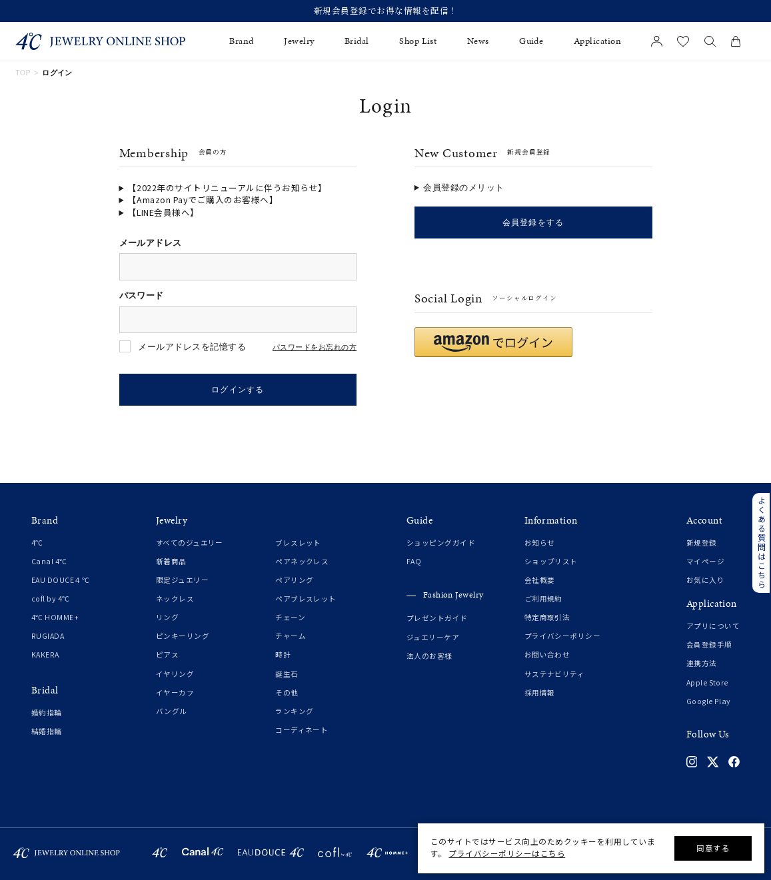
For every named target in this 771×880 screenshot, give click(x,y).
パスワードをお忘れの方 (315, 347)
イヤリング (175, 674)
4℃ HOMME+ (55, 618)
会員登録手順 (709, 646)
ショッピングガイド (440, 544)
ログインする (238, 389)
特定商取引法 (547, 618)
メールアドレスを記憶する (192, 347)
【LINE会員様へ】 (163, 213)
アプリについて (713, 627)
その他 (286, 693)
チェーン (290, 618)
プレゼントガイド (437, 619)
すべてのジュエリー (189, 544)
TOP (23, 73)
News (478, 41)
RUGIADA (47, 637)
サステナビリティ (554, 674)
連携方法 (701, 664)
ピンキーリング (182, 637)
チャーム (290, 637)
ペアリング (294, 581)
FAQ (413, 562)
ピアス (167, 656)
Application (597, 41)
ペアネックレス (302, 562)
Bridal (357, 41)
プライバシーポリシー (562, 637)
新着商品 (171, 562)
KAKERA (45, 656)
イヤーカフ (175, 693)
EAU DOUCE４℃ (60, 581)
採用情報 (539, 693)
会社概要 (539, 581)
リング (167, 618)
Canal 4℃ (49, 562)
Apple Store (707, 683)
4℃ (37, 544)
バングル (171, 711)
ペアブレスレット (306, 600)
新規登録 (701, 544)
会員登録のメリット (463, 188)
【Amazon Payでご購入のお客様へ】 (203, 200)
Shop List (417, 41)
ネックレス (175, 600)
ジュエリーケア (432, 638)
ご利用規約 (543, 600)
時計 (283, 656)
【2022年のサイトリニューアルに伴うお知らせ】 (227, 188)
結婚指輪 (46, 732)
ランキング (294, 711)
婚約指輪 (46, 713)
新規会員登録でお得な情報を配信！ (386, 11)
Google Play (708, 701)
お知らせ (539, 544)
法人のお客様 (429, 656)
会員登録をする (533, 222)
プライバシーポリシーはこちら (506, 853)
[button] (493, 342)
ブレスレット (298, 544)
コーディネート (301, 730)
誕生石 (286, 674)
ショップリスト (551, 562)
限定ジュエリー (182, 581)
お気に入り (705, 581)
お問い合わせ (547, 656)
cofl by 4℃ (50, 600)
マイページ (705, 562)
